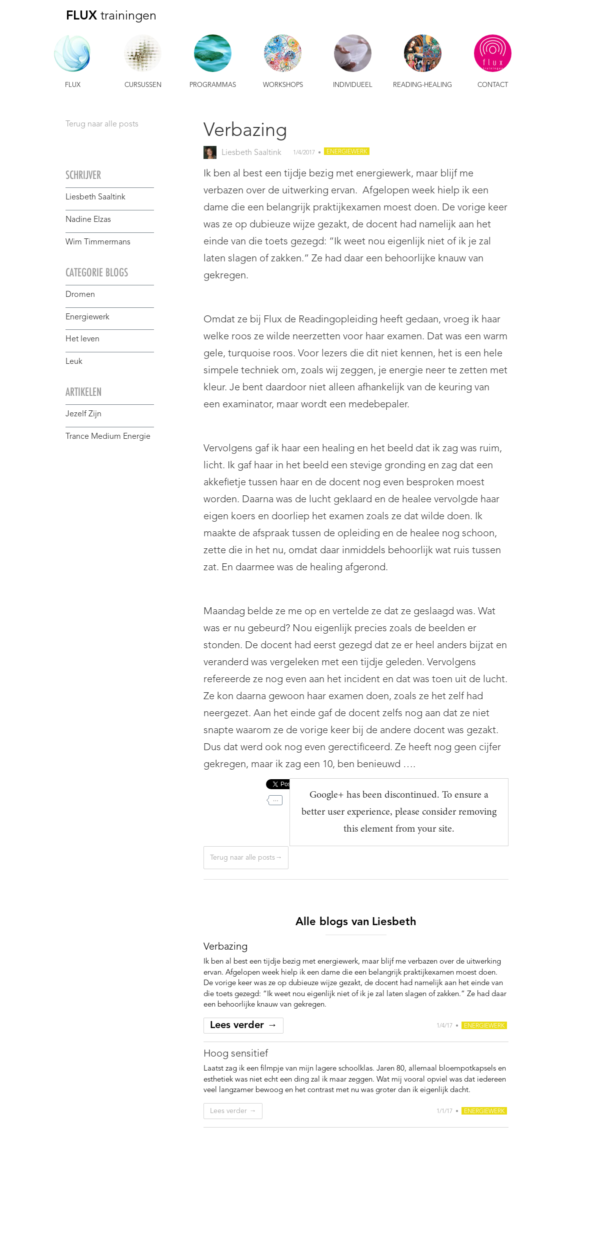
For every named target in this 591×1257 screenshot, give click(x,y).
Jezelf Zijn (84, 414)
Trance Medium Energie (108, 437)
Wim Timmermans (98, 242)
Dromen (80, 295)
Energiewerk (88, 317)
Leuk (74, 362)
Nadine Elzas (88, 220)
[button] (73, 62)
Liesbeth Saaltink (96, 197)
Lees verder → (243, 1026)
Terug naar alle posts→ (246, 857)
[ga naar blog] (226, 947)
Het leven (83, 339)
